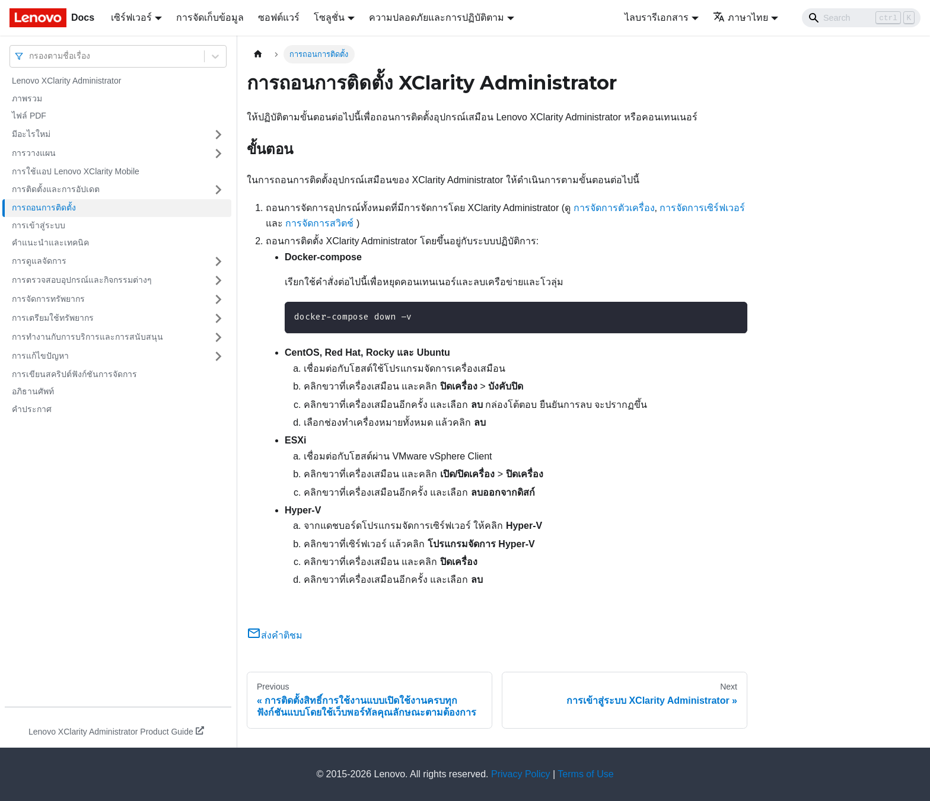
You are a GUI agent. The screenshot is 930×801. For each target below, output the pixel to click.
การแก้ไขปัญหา (40, 355)
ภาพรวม (27, 98)
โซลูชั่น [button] (329, 17)
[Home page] (258, 54)
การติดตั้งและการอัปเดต (56, 189)
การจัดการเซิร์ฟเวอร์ (702, 208)
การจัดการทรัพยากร (48, 299)
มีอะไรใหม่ (31, 134)
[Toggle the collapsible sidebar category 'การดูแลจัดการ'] (218, 261)
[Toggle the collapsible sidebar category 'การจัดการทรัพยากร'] (218, 299)
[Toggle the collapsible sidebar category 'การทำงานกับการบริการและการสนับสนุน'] (218, 337)
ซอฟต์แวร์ (279, 17)
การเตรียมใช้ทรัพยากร (53, 318)
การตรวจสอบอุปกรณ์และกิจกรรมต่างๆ (82, 280)
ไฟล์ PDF (29, 115)
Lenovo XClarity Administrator (66, 80)
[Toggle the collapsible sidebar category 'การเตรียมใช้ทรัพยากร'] (218, 318)
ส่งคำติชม (274, 635)
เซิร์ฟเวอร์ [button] (131, 17)
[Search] (861, 17)
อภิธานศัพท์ (33, 391)
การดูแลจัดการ (39, 261)
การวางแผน (34, 153)
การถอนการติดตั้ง (44, 207)
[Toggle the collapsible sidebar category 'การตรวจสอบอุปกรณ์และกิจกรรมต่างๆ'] (218, 280)
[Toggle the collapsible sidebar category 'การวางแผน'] (218, 153)
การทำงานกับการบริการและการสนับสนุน (87, 337)
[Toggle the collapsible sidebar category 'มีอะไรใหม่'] (218, 134)
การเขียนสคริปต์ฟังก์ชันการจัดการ (74, 374)
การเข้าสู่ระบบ (38, 225)
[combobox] (30, 56)
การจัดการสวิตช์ (319, 223)
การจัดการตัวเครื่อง (614, 208)
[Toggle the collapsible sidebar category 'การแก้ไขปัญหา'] (218, 356)
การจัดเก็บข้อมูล (210, 17)
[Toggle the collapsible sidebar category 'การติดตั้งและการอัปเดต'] (218, 189)
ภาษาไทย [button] (740, 17)
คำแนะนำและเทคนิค (50, 242)
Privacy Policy (520, 774)
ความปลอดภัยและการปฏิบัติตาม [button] (436, 17)
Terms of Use (585, 774)
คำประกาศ (32, 409)
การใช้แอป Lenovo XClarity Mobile (75, 171)
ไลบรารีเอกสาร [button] (657, 17)
